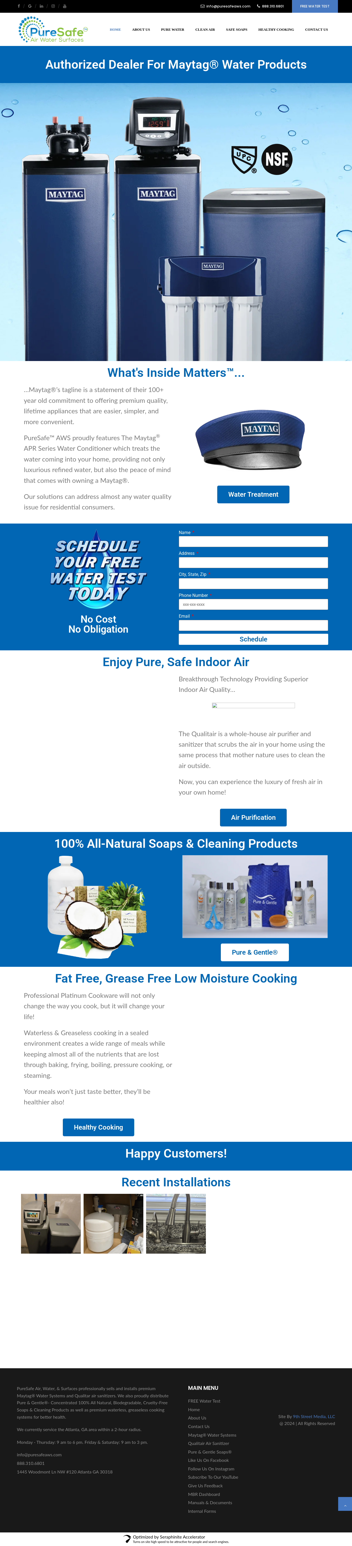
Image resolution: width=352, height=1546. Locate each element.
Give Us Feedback (205, 1485)
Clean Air (205, 30)
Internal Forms (202, 1511)
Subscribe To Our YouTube (213, 1477)
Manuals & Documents (210, 1502)
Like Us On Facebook (208, 1460)
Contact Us (316, 30)
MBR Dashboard (204, 1494)
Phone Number (194, 595)
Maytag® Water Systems (212, 1434)
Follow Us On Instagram (211, 1468)
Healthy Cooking (276, 30)
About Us (141, 30)
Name (185, 532)
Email (185, 616)
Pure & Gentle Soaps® (210, 1451)
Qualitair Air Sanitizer (208, 1443)
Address (187, 553)
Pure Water (172, 30)
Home (115, 30)
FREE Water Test (315, 6)
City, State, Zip (193, 574)
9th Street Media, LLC (314, 1416)
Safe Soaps (236, 30)
